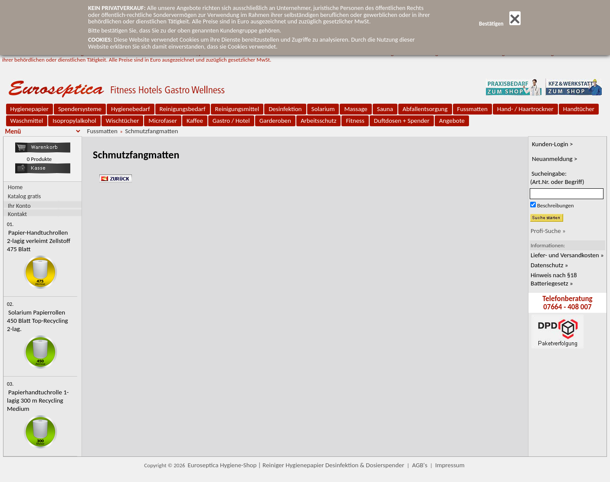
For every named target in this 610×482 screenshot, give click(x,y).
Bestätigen (500, 23)
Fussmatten (472, 109)
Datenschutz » (549, 265)
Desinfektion (285, 109)
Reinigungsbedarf (183, 109)
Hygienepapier (29, 109)
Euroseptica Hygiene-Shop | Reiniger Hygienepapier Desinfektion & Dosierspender (296, 465)
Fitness (355, 121)
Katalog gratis (24, 196)
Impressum (450, 465)
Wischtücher (122, 121)
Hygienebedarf (130, 109)
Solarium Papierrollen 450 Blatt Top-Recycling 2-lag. (37, 320)
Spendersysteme (80, 109)
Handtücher (578, 109)
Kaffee (195, 121)
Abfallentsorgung (425, 109)
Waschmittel (26, 121)
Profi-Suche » (548, 231)
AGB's (419, 465)
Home (15, 187)
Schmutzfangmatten (151, 131)
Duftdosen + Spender (402, 121)
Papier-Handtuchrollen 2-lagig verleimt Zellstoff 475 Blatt (38, 241)
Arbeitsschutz (319, 121)
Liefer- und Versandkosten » (567, 255)
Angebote (452, 121)
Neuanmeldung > (554, 159)
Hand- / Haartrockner (525, 109)
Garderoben (275, 121)
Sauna (385, 109)
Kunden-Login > (552, 144)
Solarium (323, 109)
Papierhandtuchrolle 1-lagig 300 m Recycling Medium (38, 400)
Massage (355, 109)
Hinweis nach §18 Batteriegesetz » (554, 279)
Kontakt (17, 213)
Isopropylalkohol (74, 121)
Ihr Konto (19, 205)
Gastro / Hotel (231, 121)
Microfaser (162, 121)
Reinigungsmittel (237, 109)
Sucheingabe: (557, 178)
